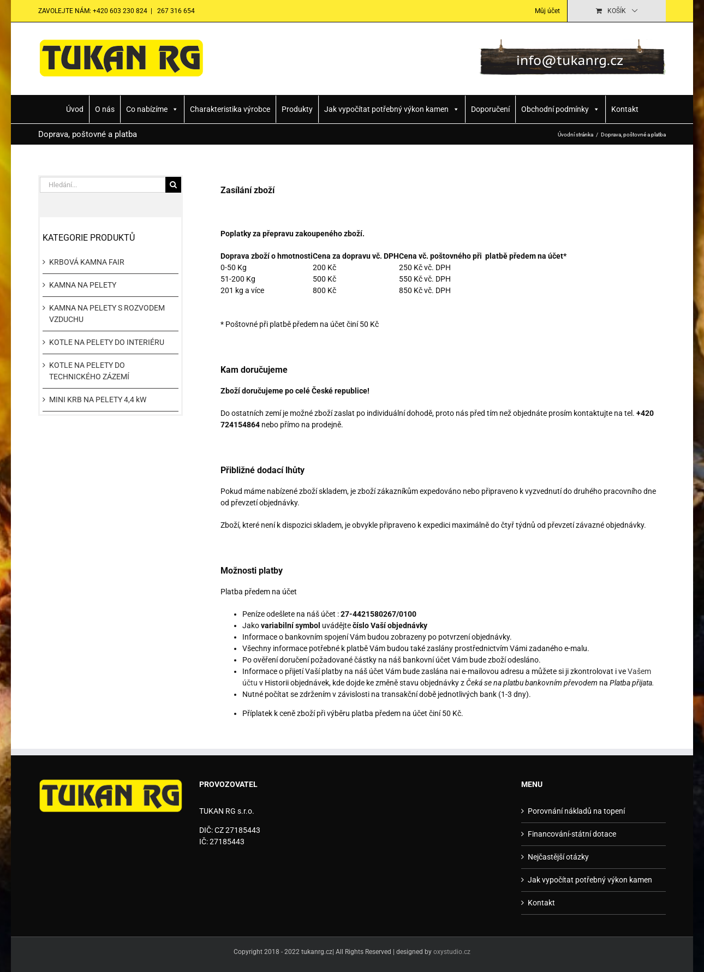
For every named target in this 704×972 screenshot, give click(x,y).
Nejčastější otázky (558, 856)
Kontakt (625, 109)
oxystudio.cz (451, 952)
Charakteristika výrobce (230, 109)
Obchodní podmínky (560, 109)
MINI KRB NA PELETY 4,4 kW (97, 399)
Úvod (74, 109)
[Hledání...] (102, 185)
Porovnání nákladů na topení (576, 811)
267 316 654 (175, 11)
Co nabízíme (152, 109)
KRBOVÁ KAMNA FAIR (86, 262)
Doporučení (490, 109)
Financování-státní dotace (572, 834)
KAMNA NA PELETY (82, 285)
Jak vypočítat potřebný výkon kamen (392, 109)
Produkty (297, 109)
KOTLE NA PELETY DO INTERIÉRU (106, 342)
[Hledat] (173, 185)
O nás (105, 109)
